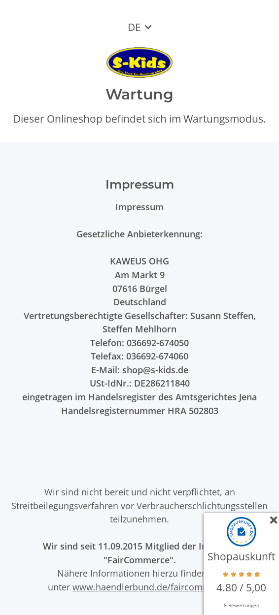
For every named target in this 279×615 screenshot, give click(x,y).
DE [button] (134, 27)
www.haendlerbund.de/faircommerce (150, 587)
